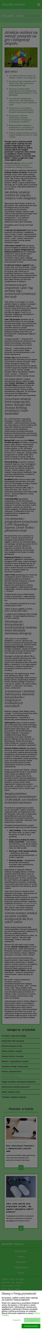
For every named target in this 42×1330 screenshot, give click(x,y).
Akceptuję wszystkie (31, 1326)
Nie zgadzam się (32, 1320)
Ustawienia (16, 1320)
